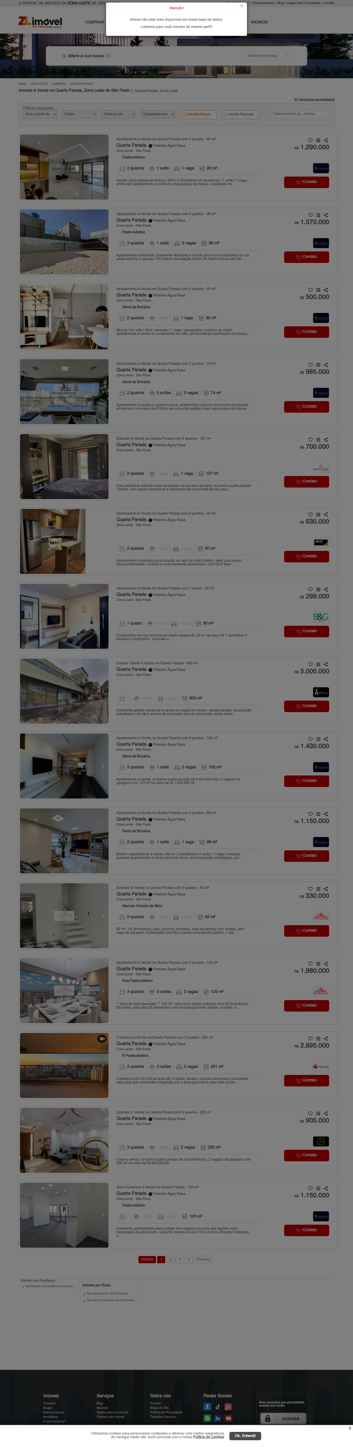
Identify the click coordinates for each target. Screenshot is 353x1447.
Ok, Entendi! (245, 1436)
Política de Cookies (208, 1437)
